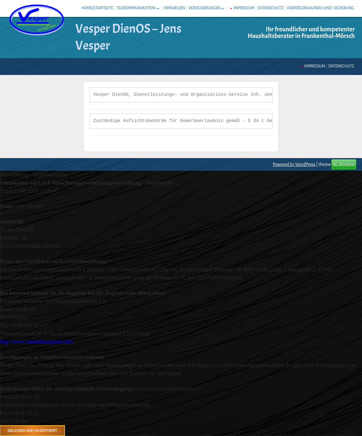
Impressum (243, 8)
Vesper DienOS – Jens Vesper (128, 37)
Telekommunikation (135, 8)
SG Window (344, 164)
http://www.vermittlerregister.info (36, 342)
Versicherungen (204, 8)
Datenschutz (270, 8)
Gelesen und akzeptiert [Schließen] (32, 430)
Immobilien (174, 8)
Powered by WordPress (294, 164)
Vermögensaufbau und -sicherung (320, 8)
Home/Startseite (97, 8)
